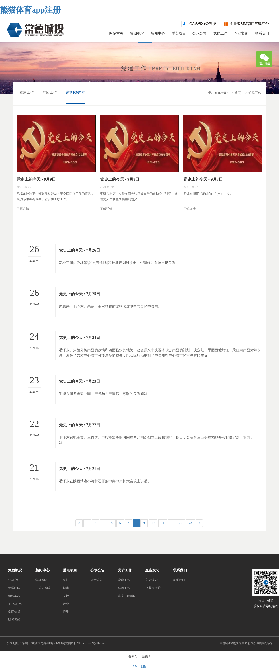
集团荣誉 (14, 612)
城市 (66, 588)
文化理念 (151, 580)
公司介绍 (14, 580)
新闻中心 (158, 33)
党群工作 (220, 33)
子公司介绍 (15, 604)
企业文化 (241, 33)
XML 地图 (139, 666)
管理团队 (14, 588)
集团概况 (137, 33)
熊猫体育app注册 (30, 10)
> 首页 (236, 93)
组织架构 (14, 596)
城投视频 (14, 620)
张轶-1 (146, 656)
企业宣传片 (153, 588)
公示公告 (199, 33)
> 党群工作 (253, 93)
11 (162, 523)
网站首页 (116, 33)
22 (180, 523)
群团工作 (50, 92)
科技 (66, 580)
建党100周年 (75, 92)
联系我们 (262, 33)
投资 (66, 612)
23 (190, 523)
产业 (66, 604)
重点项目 (179, 33)
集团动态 (41, 580)
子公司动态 (43, 588)
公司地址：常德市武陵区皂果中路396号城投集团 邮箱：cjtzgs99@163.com (57, 643)
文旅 (66, 596)
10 (153, 523)
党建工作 (26, 92)
